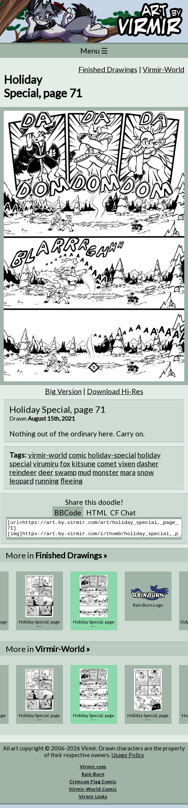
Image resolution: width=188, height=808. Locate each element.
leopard (21, 480)
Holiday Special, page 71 (93, 628)
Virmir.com (93, 770)
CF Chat (123, 512)
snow (145, 472)
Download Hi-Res (115, 391)
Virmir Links (93, 800)
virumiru (45, 463)
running (47, 480)
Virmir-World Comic (93, 792)
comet (107, 463)
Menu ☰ (94, 50)
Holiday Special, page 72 (39, 628)
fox (65, 463)
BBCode (67, 512)
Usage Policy (128, 758)
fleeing (71, 480)
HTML (96, 512)
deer (45, 472)
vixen (126, 463)
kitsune (83, 463)
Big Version (63, 391)
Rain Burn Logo (148, 608)
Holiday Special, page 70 (148, 721)
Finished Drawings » (71, 559)
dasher (147, 463)
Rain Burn (93, 777)
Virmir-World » (62, 652)
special (20, 463)
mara (128, 472)
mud (84, 472)
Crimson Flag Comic (92, 785)
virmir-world (47, 455)
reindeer (23, 472)
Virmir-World (163, 69)
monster (106, 472)
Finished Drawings (107, 69)
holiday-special (112, 455)
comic (78, 455)
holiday (149, 455)
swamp (65, 472)
